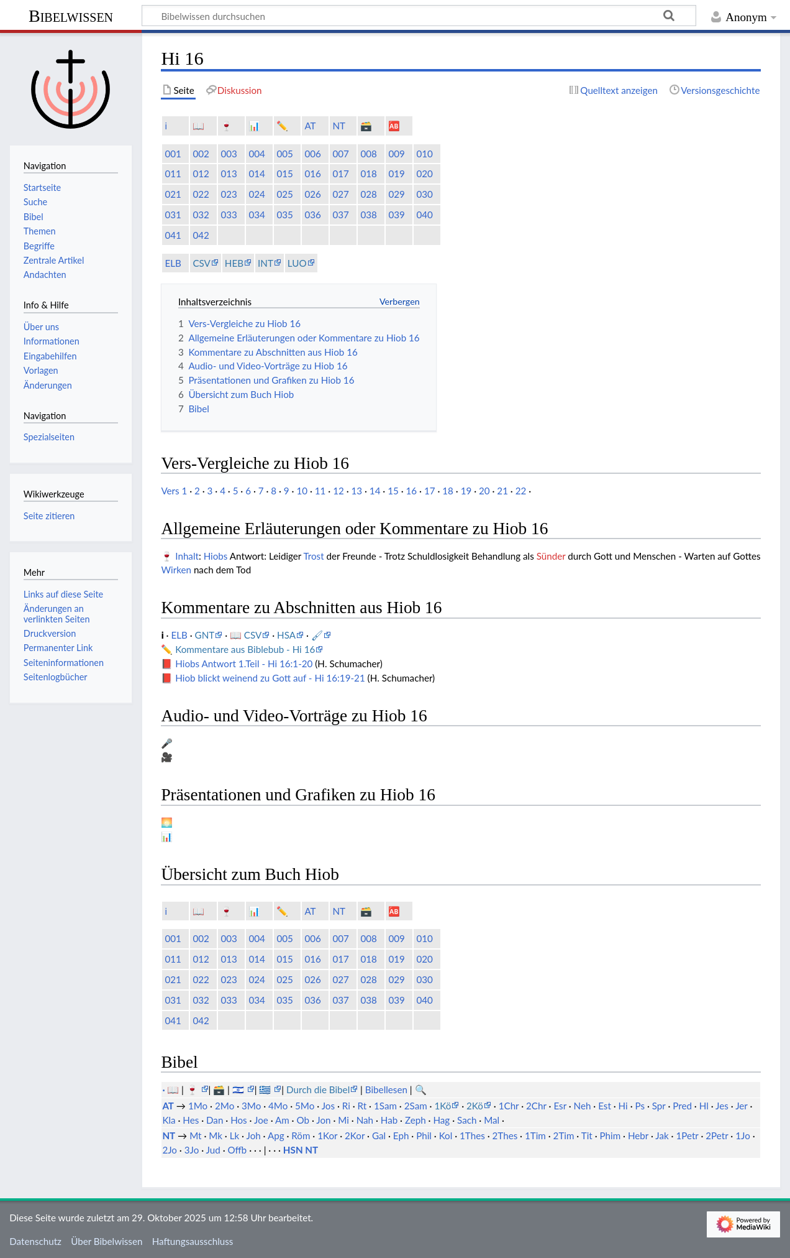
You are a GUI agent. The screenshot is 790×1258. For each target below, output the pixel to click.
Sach (466, 1120)
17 (429, 490)
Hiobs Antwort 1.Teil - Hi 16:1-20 (243, 663)
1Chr (509, 1105)
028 (368, 194)
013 (228, 173)
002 (201, 153)
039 (396, 214)
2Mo (224, 1105)
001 (173, 153)
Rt (362, 1105)
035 (284, 214)
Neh (582, 1105)
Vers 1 (174, 490)
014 (256, 173)
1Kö (442, 1105)
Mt (195, 1135)
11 (320, 490)
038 (368, 214)
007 (340, 153)
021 (173, 194)
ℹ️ (166, 125)
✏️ (282, 125)
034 (256, 214)
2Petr (717, 1135)
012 (201, 173)
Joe (261, 1120)
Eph (401, 1135)
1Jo (742, 1135)
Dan (214, 1120)
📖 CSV (245, 635)
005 (284, 153)
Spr (659, 1105)
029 (396, 194)
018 (368, 173)
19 (466, 490)
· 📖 (171, 1089)
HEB (234, 263)
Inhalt (187, 556)
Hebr (638, 1135)
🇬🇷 (266, 1089)
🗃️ (366, 125)
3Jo (191, 1149)
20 (484, 490)
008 (368, 153)
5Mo (304, 1105)
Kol (446, 1135)
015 (284, 173)
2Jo (169, 1149)
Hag (441, 1120)
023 (228, 194)
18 (447, 490)
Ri (346, 1105)
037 (340, 214)
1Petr (687, 1135)
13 (356, 490)
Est (604, 1105)
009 (396, 153)
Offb (237, 1149)
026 (312, 194)
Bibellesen (386, 1089)
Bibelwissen (71, 15)
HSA (286, 635)
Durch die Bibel (318, 1089)
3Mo (251, 1105)
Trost (313, 556)
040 (424, 214)
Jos (328, 1105)
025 (284, 194)
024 (256, 194)
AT (310, 125)
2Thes (505, 1135)
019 (396, 173)
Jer (741, 1105)
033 (228, 214)
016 (312, 173)
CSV (201, 263)
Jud (213, 1149)
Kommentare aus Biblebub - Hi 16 (245, 649)
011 (173, 173)
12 (338, 490)
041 (173, 235)
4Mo (278, 1105)
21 (502, 490)
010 (424, 153)
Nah (364, 1120)
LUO (297, 263)
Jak (661, 1135)
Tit (586, 1135)
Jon (323, 1120)
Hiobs (216, 556)
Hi (623, 1105)
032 (201, 214)
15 (393, 490)
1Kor (327, 1135)
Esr (559, 1105)
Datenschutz (35, 1241)
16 (411, 490)
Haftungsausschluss (193, 1241)
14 (375, 490)
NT (338, 125)
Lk (235, 1135)
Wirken (176, 569)
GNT (205, 635)
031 (173, 214)
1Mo (197, 1105)
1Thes (472, 1135)
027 (340, 194)
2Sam (415, 1105)
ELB (173, 263)
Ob (302, 1120)
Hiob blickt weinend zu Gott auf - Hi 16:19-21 (270, 677)
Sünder (551, 556)
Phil (424, 1135)
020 (424, 173)
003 (228, 153)
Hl (704, 1105)
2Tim (563, 1135)
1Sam (385, 1105)
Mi (343, 1120)
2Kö (474, 1105)
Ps (640, 1105)
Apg (276, 1135)
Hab (389, 1120)
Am (282, 1120)
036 (312, 214)
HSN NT (300, 1149)
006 (312, 153)
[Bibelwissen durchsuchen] (419, 15)
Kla (168, 1120)
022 (201, 194)
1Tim (535, 1135)
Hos (238, 1120)
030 (424, 194)
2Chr (536, 1105)
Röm (300, 1135)
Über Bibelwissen (106, 1241)
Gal (379, 1135)
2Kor (355, 1135)
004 (256, 153)
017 (340, 173)
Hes (191, 1120)
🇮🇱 (239, 1089)
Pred (682, 1105)
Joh (253, 1135)
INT (265, 263)
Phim (609, 1135)
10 (301, 490)
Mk (215, 1135)
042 (201, 235)
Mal (491, 1120)
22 (521, 490)
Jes (722, 1105)
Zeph (415, 1120)
